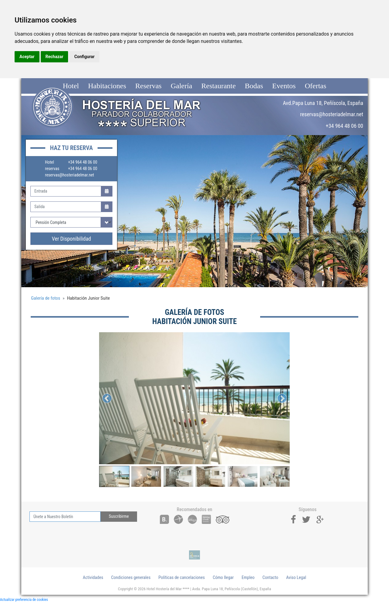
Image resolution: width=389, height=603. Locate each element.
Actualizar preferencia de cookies (24, 600)
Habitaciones (107, 86)
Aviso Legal (296, 577)
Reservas (148, 86)
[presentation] (75, 533)
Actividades (93, 577)
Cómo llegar (223, 577)
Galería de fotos (45, 298)
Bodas (254, 86)
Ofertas (315, 86)
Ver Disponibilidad (71, 238)
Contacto (270, 577)
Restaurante (218, 86)
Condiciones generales (131, 577)
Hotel (71, 86)
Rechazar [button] (55, 56)
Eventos (284, 86)
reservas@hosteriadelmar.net (69, 175)
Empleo (248, 577)
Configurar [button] (84, 56)
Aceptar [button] (27, 56)
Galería (181, 86)
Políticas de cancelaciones (181, 577)
